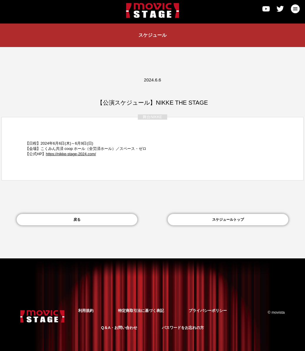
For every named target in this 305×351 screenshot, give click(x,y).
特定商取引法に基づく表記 (141, 310)
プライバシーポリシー (208, 310)
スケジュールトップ (228, 220)
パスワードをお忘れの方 (183, 327)
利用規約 (85, 310)
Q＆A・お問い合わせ (119, 327)
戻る (77, 220)
